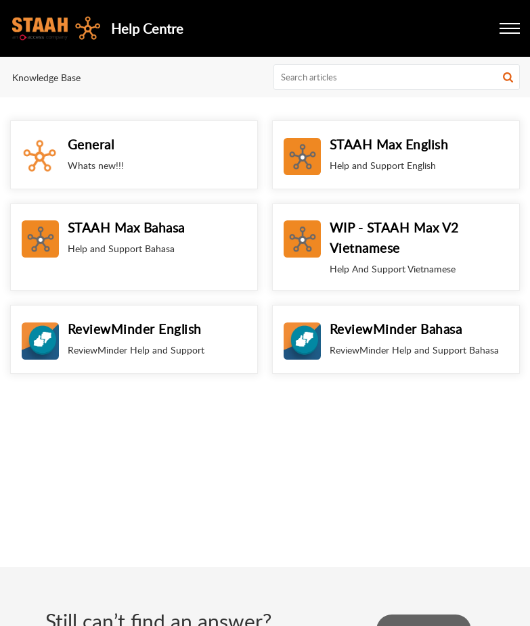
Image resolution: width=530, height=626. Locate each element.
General (91, 144)
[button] (510, 28)
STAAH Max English (389, 144)
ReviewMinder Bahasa (396, 329)
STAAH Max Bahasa (126, 227)
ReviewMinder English (135, 329)
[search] (396, 77)
